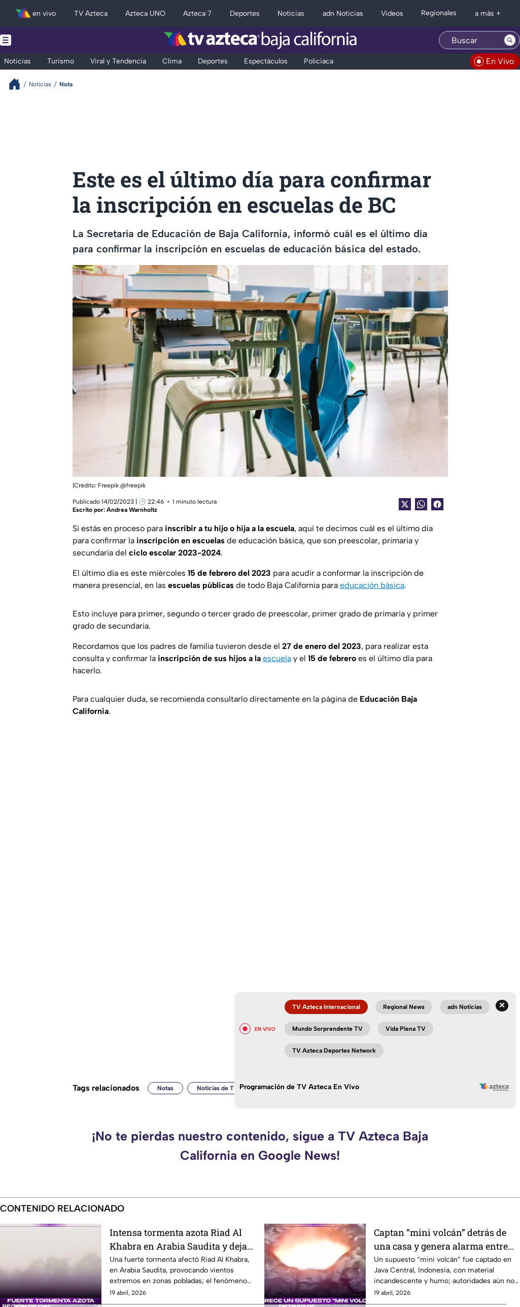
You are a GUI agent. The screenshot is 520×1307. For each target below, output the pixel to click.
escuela (277, 658)
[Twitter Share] (405, 504)
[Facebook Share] (437, 504)
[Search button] (509, 40)
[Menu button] (40, 40)
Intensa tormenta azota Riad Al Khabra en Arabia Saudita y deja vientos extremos (178, 1239)
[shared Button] (421, 504)
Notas (165, 1088)
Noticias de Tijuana (223, 1088)
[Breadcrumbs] (18, 84)
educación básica (372, 585)
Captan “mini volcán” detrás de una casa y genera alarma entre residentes (441, 1239)
